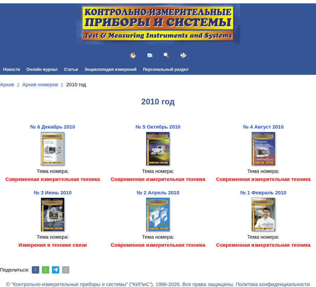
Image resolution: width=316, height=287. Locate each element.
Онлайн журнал (42, 69)
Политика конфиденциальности (273, 284)
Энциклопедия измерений (110, 69)
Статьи (71, 69)
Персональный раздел (166, 69)
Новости (11, 69)
